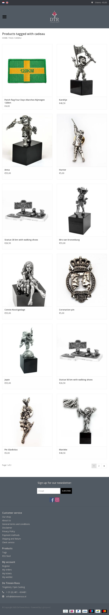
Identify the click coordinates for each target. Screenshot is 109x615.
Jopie (7, 379)
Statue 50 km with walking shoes (75, 379)
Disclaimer (7, 527)
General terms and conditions (16, 524)
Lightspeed (45, 607)
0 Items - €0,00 (99, 2)
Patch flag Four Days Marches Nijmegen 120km (24, 101)
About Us (6, 520)
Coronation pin (66, 309)
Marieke (63, 449)
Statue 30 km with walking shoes (21, 239)
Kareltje (63, 99)
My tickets (7, 573)
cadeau (17, 38)
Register (6, 566)
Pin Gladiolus (11, 449)
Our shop (6, 516)
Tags (11, 38)
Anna (7, 169)
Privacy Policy (8, 531)
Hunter (62, 169)
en (7, 2)
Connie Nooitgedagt (14, 309)
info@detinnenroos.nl (16, 596)
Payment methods (11, 535)
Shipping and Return (11, 538)
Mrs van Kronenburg (69, 239)
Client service (8, 542)
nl (3, 2)
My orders (7, 569)
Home (4, 38)
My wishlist (7, 577)
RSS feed (6, 556)
